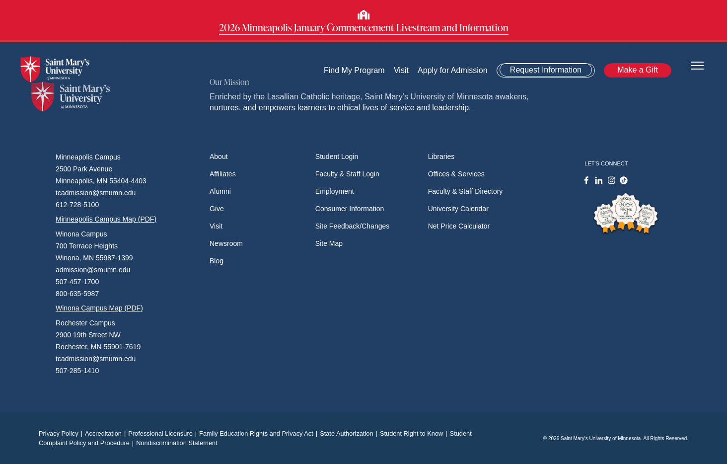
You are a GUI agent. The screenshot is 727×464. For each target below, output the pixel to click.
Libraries (441, 156)
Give (217, 209)
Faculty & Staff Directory (465, 191)
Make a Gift (637, 70)
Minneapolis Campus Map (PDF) (106, 219)
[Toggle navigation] (697, 65)
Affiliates (223, 174)
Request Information (546, 70)
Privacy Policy (62, 433)
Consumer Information (349, 209)
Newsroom (226, 243)
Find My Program (354, 70)
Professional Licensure (163, 433)
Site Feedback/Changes (352, 226)
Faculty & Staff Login (347, 174)
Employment (334, 191)
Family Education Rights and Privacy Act (259, 433)
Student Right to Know (415, 433)
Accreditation (106, 433)
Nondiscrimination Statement (177, 443)
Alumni (220, 191)
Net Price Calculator (459, 226)
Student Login (336, 156)
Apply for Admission (453, 70)
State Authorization (350, 433)
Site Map (329, 243)
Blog (216, 261)
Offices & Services (456, 174)
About (219, 156)
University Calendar (458, 209)
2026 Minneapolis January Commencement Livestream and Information (364, 27)
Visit (401, 70)
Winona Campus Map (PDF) (99, 308)
